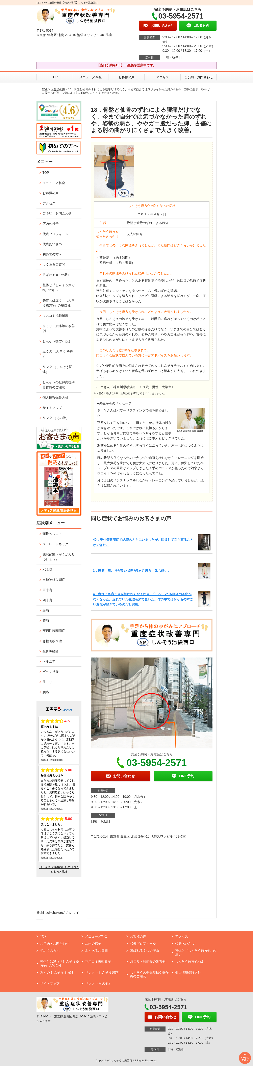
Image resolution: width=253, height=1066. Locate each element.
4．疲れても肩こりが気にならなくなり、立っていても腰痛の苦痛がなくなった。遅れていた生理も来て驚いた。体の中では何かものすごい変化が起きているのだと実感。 (143, 599)
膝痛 (46, 620)
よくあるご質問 (54, 264)
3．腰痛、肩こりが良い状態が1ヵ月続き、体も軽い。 (132, 570)
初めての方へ (52, 254)
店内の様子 (51, 223)
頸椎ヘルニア (52, 534)
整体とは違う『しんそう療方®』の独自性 (59, 303)
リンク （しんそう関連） (57, 369)
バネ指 (47, 569)
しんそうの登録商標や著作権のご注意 (59, 384)
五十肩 (47, 590)
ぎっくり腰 (51, 671)
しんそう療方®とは (57, 341)
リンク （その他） (56, 418)
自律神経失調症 (54, 579)
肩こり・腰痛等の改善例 (59, 328)
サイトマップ (52, 408)
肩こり (47, 682)
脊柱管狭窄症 (52, 641)
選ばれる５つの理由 (57, 274)
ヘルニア (49, 661)
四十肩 (47, 600)
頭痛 (46, 610)
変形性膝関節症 (54, 631)
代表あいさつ (52, 244)
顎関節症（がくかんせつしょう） (59, 556)
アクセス (162, 77)
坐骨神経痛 (51, 651)
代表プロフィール (55, 234)
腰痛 (46, 692)
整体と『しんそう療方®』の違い (59, 287)
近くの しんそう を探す (58, 354)
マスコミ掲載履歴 (55, 315)
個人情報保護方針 (55, 397)
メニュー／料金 (90, 77)
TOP (54, 77)
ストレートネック (55, 544)
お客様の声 (126, 77)
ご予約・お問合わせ (198, 77)
